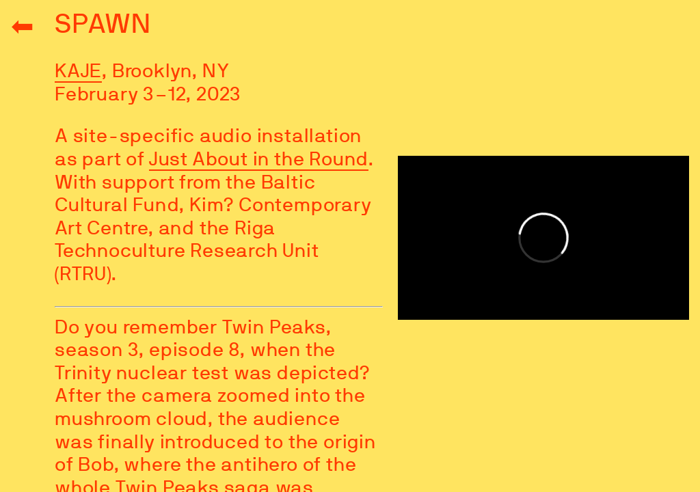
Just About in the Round (258, 159)
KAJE (78, 71)
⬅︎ (23, 27)
